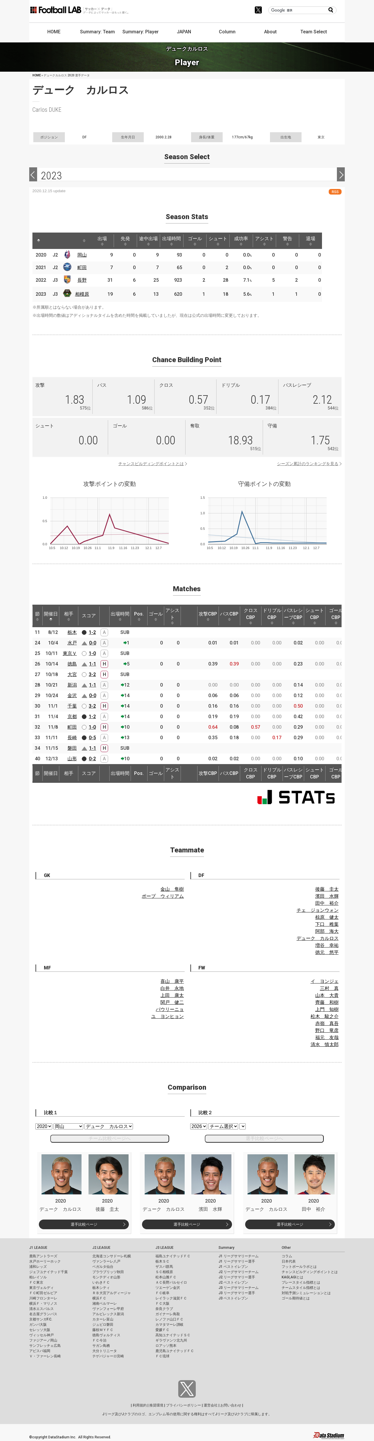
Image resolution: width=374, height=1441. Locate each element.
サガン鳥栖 (101, 1346)
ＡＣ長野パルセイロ (171, 1282)
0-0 (92, 643)
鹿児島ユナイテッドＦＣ (174, 1351)
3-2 (92, 674)
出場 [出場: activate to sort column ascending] (104, 241)
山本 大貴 (327, 995)
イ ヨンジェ (325, 981)
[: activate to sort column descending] (38, 240)
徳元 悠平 (327, 952)
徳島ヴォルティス (106, 1335)
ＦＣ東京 (36, 1282)
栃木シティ (101, 1288)
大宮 (72, 674)
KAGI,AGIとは (292, 1277)
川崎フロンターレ (43, 1298)
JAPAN (184, 32)
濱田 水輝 (327, 896)
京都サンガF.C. (40, 1319)
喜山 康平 (172, 981)
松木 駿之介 (325, 1016)
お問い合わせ (230, 1405)
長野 (83, 280)
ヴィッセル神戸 (41, 1335)
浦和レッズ (38, 1267)
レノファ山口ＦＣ (169, 1319)
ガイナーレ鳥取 (167, 1314)
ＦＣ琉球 (162, 1356)
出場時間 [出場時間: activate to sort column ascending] (177, 241)
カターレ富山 (102, 1319)
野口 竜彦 (327, 1030)
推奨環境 (156, 1405)
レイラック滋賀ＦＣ (171, 1298)
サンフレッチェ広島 (45, 1346)
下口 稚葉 (327, 924)
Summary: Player (140, 32)
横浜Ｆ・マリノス (43, 1303)
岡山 (83, 255)
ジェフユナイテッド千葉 (48, 1272)
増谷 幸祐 (327, 945)
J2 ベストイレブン (233, 1282)
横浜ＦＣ (99, 1298)
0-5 (92, 737)
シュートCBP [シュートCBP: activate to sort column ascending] (314, 616)
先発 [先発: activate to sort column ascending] (128, 241)
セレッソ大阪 (39, 1330)
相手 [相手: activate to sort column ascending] (68, 616)
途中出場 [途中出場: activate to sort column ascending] (152, 241)
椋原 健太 (327, 917)
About (270, 32)
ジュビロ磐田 (102, 1325)
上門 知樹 (327, 1009)
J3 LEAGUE (164, 1248)
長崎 (72, 737)
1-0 (92, 653)
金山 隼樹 (172, 889)
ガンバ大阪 (38, 1325)
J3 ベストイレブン (233, 1298)
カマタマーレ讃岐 (169, 1325)
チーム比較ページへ (110, 1138)
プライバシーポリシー (183, 1405)
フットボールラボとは (299, 1267)
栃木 (72, 632)
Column (227, 32)
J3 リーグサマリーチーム (239, 1288)
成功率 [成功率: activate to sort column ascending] (250, 241)
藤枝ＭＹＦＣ (102, 1330)
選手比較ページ (84, 1224)
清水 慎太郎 (325, 1044)
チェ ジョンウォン (318, 910)
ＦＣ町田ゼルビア (43, 1293)
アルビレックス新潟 (108, 1314)
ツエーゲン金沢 (167, 1288)
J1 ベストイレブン (233, 1267)
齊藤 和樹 (327, 1002)
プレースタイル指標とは (301, 1282)
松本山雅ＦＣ (165, 1277)
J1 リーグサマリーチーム (239, 1256)
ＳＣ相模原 (164, 1272)
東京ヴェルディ (41, 1288)
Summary (226, 1248)
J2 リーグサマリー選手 (237, 1277)
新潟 (72, 685)
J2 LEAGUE (101, 1248)
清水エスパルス (41, 1309)
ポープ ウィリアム (163, 896)
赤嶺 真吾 (327, 1023)
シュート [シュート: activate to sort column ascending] (225, 241)
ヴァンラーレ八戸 (106, 1261)
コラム (287, 1256)
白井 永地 (172, 988)
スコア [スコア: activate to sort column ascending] (89, 615)
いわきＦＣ (101, 1282)
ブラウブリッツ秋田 (108, 1272)
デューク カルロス (318, 938)
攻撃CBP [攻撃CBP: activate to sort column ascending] (208, 616)
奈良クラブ (164, 1309)
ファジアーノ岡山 (43, 1340)
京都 (72, 716)
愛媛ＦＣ (162, 1330)
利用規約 (140, 1405)
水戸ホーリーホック (45, 1261)
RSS (335, 192)
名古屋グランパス (43, 1314)
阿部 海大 (327, 931)
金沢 (72, 695)
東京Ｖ (70, 653)
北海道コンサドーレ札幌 (111, 1256)
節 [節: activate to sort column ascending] (37, 616)
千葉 (72, 706)
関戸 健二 (172, 1002)
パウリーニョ (170, 1009)
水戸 (72, 643)
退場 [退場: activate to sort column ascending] (322, 241)
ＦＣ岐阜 (162, 1293)
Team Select (313, 32)
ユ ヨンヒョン (167, 1016)
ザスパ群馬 (164, 1267)
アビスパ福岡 (39, 1351)
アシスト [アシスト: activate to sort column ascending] (274, 241)
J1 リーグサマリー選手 (237, 1261)
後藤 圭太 (327, 889)
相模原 (83, 294)
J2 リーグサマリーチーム (239, 1272)
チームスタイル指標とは (301, 1288)
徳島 (72, 664)
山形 (72, 758)
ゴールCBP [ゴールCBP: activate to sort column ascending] (336, 616)
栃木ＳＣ (162, 1261)
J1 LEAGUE (38, 1248)
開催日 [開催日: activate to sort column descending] (51, 616)
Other (286, 1248)
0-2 (92, 758)
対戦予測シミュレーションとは (306, 1293)
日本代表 (289, 1261)
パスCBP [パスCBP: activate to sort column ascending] (229, 616)
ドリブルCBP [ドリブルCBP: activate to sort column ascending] (272, 616)
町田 (83, 267)
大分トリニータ (104, 1351)
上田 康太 (172, 995)
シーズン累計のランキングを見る (307, 463)
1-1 (92, 664)
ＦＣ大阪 (162, 1303)
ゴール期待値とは (296, 1298)
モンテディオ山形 (106, 1277)
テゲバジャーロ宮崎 (108, 1356)
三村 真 (329, 988)
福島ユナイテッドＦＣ (173, 1256)
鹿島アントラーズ (43, 1256)
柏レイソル (38, 1277)
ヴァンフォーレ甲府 (108, 1309)
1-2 (92, 632)
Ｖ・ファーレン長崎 (45, 1356)
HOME (53, 32)
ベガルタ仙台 (102, 1267)
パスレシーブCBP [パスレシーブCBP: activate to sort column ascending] (293, 616)
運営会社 (211, 1405)
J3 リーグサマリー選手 (237, 1293)
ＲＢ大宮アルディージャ (111, 1293)
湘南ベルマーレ (104, 1303)
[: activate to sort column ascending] (50, 240)
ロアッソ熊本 (165, 1346)
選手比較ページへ (264, 1138)
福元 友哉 (327, 1037)
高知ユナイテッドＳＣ (173, 1335)
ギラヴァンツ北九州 (171, 1340)
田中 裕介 (327, 903)
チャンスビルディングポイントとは (151, 463)
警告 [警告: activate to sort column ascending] (298, 241)
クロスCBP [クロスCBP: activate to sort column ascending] (251, 616)
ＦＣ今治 (99, 1340)
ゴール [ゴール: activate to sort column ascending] (201, 241)
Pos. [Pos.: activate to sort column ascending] (139, 616)
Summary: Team (97, 32)
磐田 (72, 748)
